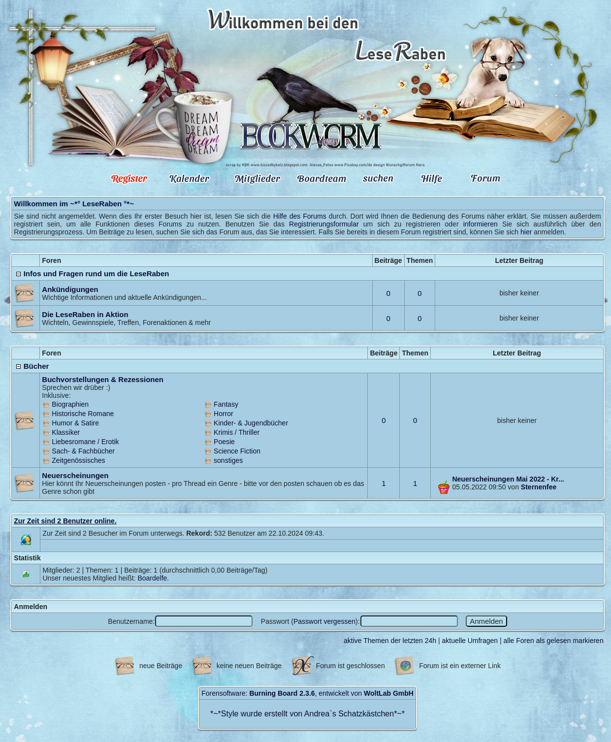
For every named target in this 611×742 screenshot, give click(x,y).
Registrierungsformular (324, 224)
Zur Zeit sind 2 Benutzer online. (65, 521)
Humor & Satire (75, 423)
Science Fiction (237, 451)
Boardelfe (152, 578)
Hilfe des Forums (299, 216)
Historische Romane (83, 414)
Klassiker (66, 432)
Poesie (224, 442)
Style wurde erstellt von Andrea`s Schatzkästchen (307, 714)
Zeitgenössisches (78, 460)
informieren (480, 224)
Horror (223, 414)
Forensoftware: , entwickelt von (307, 693)
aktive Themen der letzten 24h (390, 641)
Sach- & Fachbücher (83, 451)
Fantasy (226, 404)
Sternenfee (538, 487)
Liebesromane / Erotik (85, 442)
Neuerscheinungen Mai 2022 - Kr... (508, 479)
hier (526, 232)
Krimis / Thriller (236, 432)
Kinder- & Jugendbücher (251, 423)
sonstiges (228, 460)
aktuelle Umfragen (470, 641)
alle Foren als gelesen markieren (554, 641)
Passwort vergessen (324, 621)
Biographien (70, 404)
